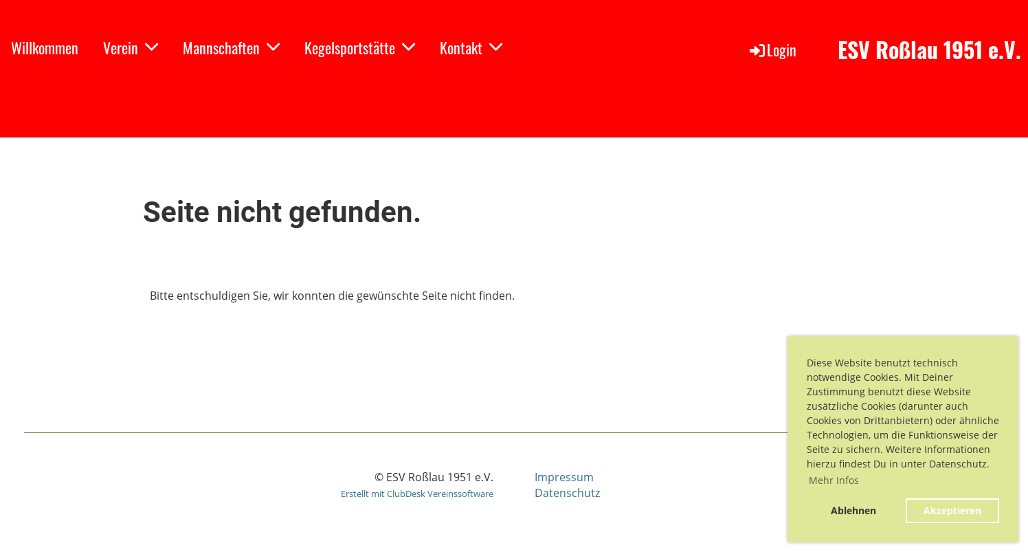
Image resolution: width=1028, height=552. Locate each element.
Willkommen (44, 47)
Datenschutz (567, 492)
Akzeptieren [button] (952, 510)
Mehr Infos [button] (834, 480)
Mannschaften (231, 47)
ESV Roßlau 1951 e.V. (929, 49)
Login (772, 49)
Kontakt (471, 47)
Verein (130, 47)
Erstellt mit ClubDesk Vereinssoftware (417, 493)
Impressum (564, 477)
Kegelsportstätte (359, 47)
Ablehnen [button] (853, 510)
